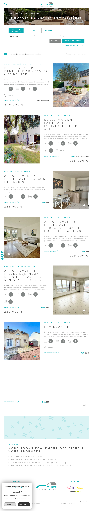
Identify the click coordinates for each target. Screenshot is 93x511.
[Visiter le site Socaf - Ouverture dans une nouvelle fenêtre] (79, 488)
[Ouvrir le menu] (87, 4)
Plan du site (62, 502)
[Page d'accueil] (46, 4)
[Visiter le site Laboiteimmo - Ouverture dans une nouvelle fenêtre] (10, 502)
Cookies (73, 503)
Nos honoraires (54, 502)
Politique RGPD (65, 503)
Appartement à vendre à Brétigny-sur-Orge (39, 463)
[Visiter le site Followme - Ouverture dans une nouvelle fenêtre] (70, 487)
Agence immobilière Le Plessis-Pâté (21, 13)
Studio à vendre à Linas (27, 457)
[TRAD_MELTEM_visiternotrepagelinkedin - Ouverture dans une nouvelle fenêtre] (2, 259)
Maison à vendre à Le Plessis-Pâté (33, 460)
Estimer (48, 30)
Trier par (68, 54)
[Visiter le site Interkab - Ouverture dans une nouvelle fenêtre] (75, 491)
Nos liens (83, 502)
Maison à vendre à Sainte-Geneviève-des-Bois (41, 466)
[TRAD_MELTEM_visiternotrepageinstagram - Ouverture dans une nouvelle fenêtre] (2, 255)
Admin (78, 502)
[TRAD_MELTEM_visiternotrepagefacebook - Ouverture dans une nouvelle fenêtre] (2, 252)
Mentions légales (70, 502)
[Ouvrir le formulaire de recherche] (55, 41)
